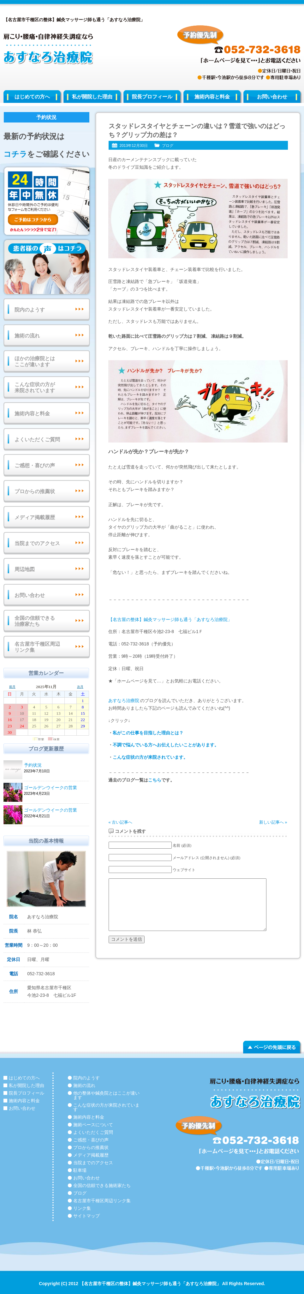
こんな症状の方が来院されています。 (150, 757)
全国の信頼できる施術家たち (102, 1185)
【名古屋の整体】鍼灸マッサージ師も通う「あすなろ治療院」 (170, 619)
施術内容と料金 (212, 96)
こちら (154, 779)
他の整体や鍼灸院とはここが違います (106, 1095)
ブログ (167, 145)
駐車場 (79, 1170)
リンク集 (82, 1208)
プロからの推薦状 (35, 491)
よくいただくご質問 (37, 439)
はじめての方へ (32, 96)
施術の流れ (27, 335)
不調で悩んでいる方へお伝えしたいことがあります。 (166, 744)
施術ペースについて (93, 1124)
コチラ (15, 154)
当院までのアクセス (37, 543)
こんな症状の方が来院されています (35, 387)
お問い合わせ (272, 96)
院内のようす (30, 309)
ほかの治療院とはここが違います (35, 361)
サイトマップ (86, 1215)
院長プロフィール (152, 96)
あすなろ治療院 (123, 700)
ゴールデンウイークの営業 (55, 788)
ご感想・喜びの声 (35, 465)
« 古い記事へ (121, 822)
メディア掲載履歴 (35, 517)
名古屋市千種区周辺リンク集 (37, 647)
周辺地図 (25, 569)
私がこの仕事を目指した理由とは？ (148, 732)
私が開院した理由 (92, 96)
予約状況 (55, 766)
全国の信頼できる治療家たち (35, 621)
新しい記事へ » (273, 822)
